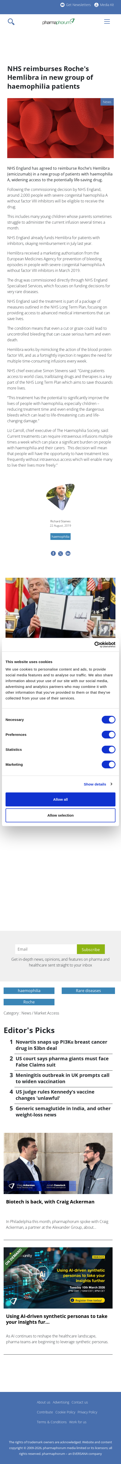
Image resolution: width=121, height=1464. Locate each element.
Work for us (78, 1422)
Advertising (61, 1402)
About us (43, 1402)
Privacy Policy (87, 1412)
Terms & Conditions (52, 1422)
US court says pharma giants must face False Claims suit (62, 1061)
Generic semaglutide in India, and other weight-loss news (63, 1111)
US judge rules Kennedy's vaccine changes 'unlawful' (55, 1094)
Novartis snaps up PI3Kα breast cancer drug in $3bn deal (61, 1045)
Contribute (45, 1412)
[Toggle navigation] (12, 21)
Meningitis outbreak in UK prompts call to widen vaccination (62, 1078)
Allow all (60, 799)
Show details (95, 784)
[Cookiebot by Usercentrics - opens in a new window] (94, 645)
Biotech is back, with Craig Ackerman (50, 1202)
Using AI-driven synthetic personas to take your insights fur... (57, 1319)
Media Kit (107, 4)
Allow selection (60, 815)
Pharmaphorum (17, 1409)
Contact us (80, 1402)
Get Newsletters (78, 4)
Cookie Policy (65, 1412)
